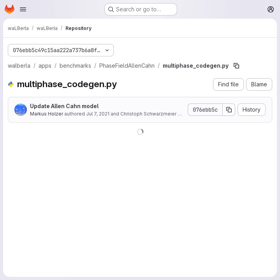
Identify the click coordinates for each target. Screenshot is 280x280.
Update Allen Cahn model (64, 106)
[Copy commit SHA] (229, 109)
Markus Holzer (46, 114)
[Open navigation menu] (23, 9)
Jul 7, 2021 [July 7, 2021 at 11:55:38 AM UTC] (97, 114)
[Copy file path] (236, 66)
